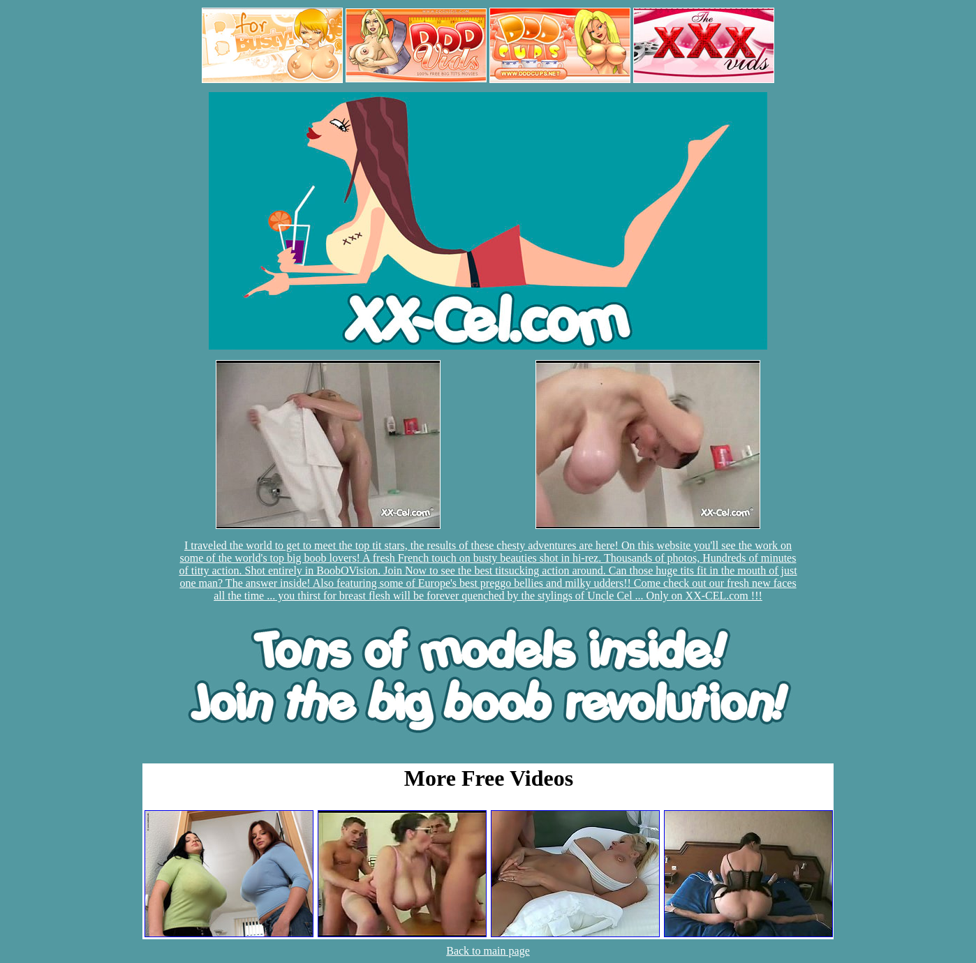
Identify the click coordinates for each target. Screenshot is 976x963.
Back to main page (488, 951)
